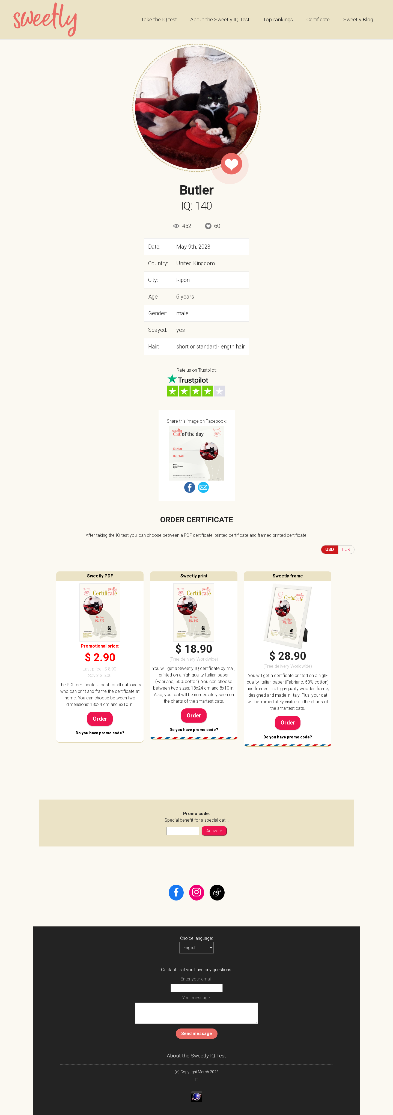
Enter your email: (196, 979)
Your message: (196, 997)
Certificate (318, 19)
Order (100, 718)
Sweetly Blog (358, 19)
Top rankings (278, 19)
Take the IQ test (159, 19)
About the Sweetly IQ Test (219, 19)
